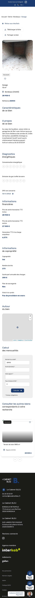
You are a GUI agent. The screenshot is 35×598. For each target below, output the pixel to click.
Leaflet (14, 340)
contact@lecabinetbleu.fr (11, 496)
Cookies (4, 590)
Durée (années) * (10, 366)
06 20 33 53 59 (7, 494)
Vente (10, 17)
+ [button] (30, 316)
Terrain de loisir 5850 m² (11, 444)
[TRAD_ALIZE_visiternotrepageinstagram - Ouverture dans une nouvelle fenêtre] (3, 538)
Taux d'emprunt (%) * (11, 381)
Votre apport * (9, 374)
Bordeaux (16, 17)
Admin (4, 580)
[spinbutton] (17, 384)
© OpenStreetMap (28, 340)
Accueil (4, 17)
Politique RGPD (6, 585)
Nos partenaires (6, 571)
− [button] (30, 319)
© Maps (20, 340)
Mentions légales (7, 575)
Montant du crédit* (10, 359)
